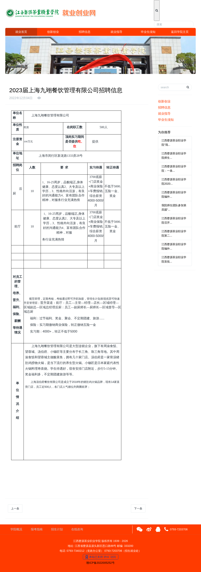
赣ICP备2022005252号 (100, 562)
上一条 (15, 508)
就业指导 (116, 31)
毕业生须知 (148, 31)
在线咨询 (77, 529)
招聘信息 (84, 31)
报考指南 (37, 529)
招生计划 (57, 529)
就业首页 (21, 31)
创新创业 (53, 31)
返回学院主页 (180, 31)
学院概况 (16, 529)
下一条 (138, 508)
